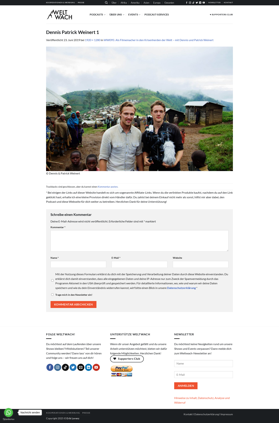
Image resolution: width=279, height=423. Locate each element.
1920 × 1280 (92, 40)
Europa (156, 2)
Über (114, 2)
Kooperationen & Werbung (63, 412)
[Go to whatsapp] (8, 412)
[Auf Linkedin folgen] (200, 3)
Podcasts (98, 14)
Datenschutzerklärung (206, 414)
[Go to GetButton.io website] (8, 419)
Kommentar (58, 227)
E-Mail (116, 257)
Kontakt (188, 414)
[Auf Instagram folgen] (190, 3)
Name (55, 257)
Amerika (135, 2)
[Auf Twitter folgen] (197, 3)
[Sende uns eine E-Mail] (80, 367)
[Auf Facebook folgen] (187, 3)
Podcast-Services (156, 14)
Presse (86, 412)
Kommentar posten (108, 186)
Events (134, 14)
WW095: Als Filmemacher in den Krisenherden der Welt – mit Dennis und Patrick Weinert (159, 40)
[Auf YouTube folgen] (204, 3)
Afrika (124, 2)
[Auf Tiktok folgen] (193, 3)
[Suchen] (106, 2)
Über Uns (116, 14)
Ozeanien (169, 2)
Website (177, 257)
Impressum (227, 414)
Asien (146, 2)
